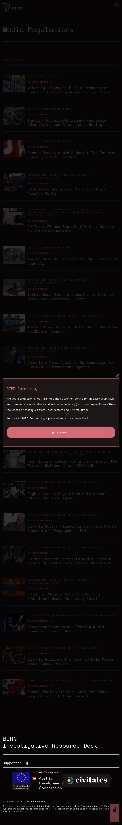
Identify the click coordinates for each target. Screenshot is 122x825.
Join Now (59, 432)
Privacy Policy (36, 801)
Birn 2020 (8, 801)
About (20, 801)
